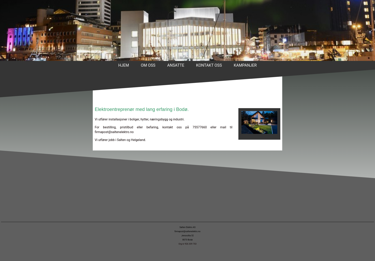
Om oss (148, 65)
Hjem (123, 65)
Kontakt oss (209, 65)
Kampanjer (245, 65)
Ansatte (175, 65)
